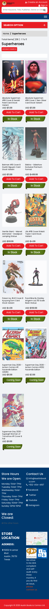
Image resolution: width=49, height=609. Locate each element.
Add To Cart (13, 112)
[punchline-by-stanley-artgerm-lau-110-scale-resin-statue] (35, 319)
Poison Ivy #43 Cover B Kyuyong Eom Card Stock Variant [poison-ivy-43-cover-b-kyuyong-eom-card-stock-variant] (12, 300)
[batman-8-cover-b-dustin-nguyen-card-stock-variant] (12, 186)
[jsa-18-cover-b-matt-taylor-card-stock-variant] (35, 252)
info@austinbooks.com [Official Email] (37, 480)
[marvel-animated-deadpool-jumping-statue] (12, 252)
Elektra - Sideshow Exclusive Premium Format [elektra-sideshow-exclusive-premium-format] (33, 167)
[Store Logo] (8, 3)
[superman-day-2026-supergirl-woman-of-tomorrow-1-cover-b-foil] (12, 447)
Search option (13, 25)
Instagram (34, 505)
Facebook (33, 489)
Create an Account (36, 2)
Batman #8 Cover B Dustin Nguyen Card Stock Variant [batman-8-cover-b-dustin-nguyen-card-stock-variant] (11, 167)
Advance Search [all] (9, 49)
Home (6, 33)
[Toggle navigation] (45, 17)
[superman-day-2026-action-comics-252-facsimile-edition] (35, 380)
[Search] (24, 10)
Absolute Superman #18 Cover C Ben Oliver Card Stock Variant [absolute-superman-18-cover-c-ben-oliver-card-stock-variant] (35, 100)
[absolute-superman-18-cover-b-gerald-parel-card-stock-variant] (13, 77)
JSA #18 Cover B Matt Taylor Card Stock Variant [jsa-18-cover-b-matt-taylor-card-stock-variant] (35, 233)
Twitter (32, 495)
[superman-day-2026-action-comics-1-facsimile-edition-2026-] (12, 380)
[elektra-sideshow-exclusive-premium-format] (35, 186)
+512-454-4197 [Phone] (36, 484)
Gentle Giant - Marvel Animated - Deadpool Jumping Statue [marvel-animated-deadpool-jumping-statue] (12, 233)
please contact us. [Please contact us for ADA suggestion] (31, 588)
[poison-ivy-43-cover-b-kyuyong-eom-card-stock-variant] (12, 319)
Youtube (33, 500)
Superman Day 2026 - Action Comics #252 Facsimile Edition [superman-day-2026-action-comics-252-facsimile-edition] (35, 367)
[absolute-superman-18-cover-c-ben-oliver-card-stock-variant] (36, 77)
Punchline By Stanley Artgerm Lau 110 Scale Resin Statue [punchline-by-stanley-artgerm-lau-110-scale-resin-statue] (35, 300)
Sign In (42, 5)
